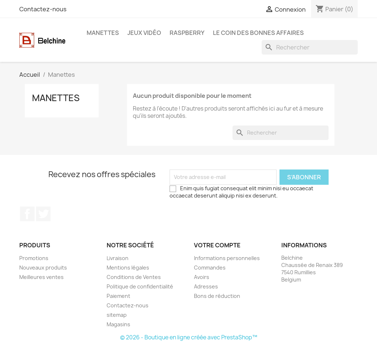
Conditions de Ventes (134, 277)
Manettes (103, 33)
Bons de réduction (217, 295)
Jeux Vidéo (144, 33)
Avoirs (201, 277)
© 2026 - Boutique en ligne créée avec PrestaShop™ (188, 337)
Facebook (27, 214)
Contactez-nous (43, 9)
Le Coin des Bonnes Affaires (258, 33)
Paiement (118, 295)
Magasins (118, 324)
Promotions (33, 258)
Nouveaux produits (43, 267)
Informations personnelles (227, 258)
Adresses (206, 286)
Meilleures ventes (41, 277)
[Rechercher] (310, 47)
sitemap (117, 314)
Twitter (43, 214)
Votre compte (217, 245)
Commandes (210, 267)
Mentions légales (128, 267)
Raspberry (187, 33)
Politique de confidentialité (140, 286)
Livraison (117, 258)
